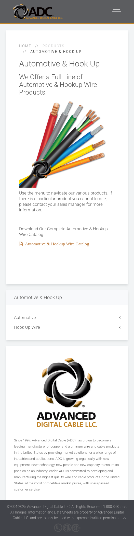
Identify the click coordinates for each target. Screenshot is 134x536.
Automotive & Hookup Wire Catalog (56, 244)
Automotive (25, 317)
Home (25, 46)
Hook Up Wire (27, 327)
